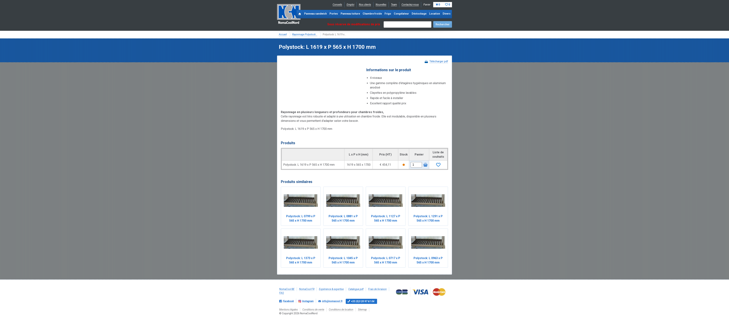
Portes (334, 13)
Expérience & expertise (331, 289)
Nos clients (365, 4)
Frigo (388, 13)
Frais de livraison (377, 289)
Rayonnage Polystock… (304, 34)
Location (434, 13)
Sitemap (362, 309)
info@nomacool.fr (332, 301)
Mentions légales (288, 309)
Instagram (308, 301)
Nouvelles (381, 4)
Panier (437, 4)
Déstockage (419, 13)
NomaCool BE (287, 289)
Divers (447, 13)
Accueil (283, 34)
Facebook (288, 301)
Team (394, 4)
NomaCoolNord (289, 14)
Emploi (350, 4)
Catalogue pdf (356, 289)
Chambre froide (372, 13)
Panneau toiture (350, 13)
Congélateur (401, 13)
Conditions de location (341, 309)
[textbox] (407, 24)
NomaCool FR (306, 289)
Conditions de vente (313, 309)
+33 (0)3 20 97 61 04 (362, 301)
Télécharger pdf (438, 61)
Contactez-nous (410, 4)
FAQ (281, 293)
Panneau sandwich (315, 13)
